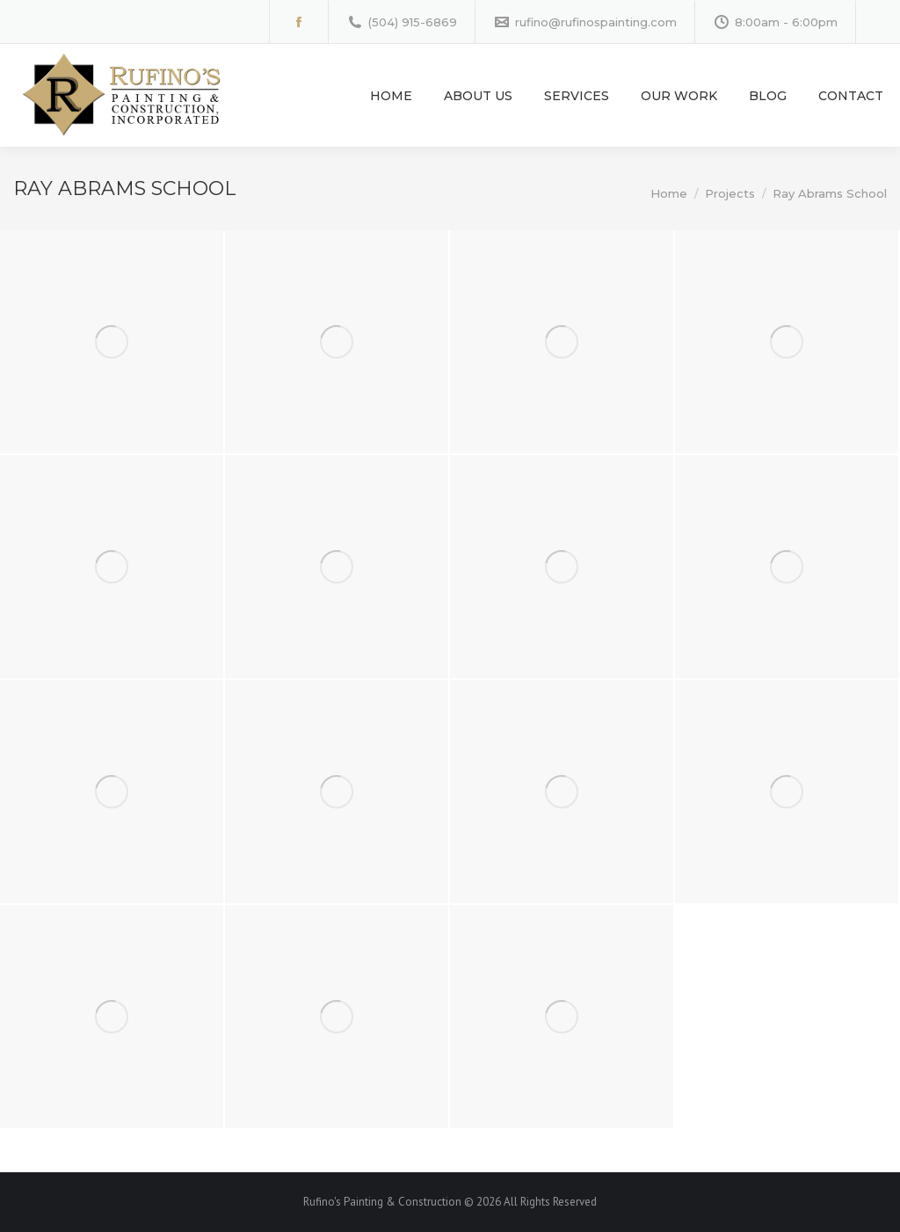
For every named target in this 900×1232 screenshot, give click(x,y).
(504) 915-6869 (401, 22)
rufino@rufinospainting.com (585, 22)
